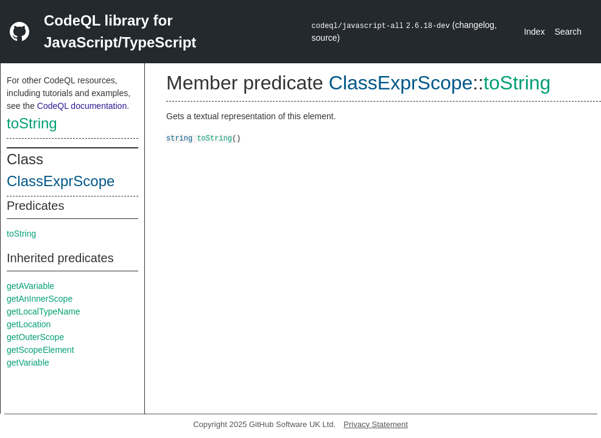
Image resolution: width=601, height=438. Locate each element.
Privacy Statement (375, 424)
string (179, 138)
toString (32, 123)
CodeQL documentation (82, 106)
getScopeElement (40, 350)
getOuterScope (35, 337)
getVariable (28, 362)
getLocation (29, 324)
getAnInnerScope (39, 299)
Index (534, 31)
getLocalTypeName (43, 311)
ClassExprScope (60, 181)
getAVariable (30, 286)
